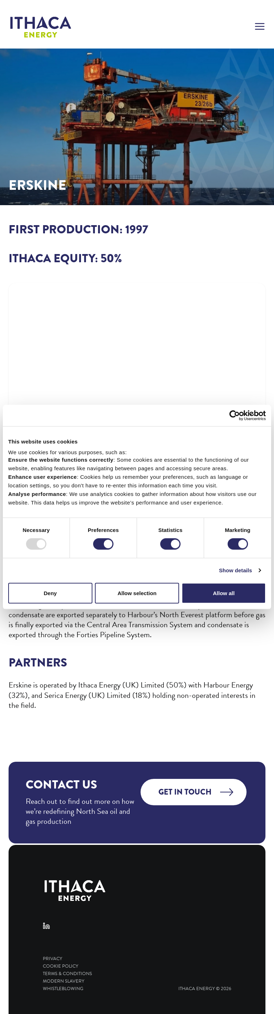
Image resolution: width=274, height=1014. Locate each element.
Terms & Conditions (67, 974)
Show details (235, 570)
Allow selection (136, 593)
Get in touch (185, 792)
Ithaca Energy (196, 989)
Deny (50, 593)
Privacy (52, 959)
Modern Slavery (63, 981)
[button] (259, 27)
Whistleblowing (63, 989)
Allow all (224, 593)
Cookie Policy (60, 966)
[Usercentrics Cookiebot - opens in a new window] (234, 415)
